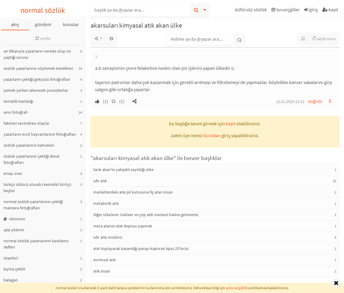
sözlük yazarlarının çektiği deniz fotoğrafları (31, 159)
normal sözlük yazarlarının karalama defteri (36, 244)
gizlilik (243, 288)
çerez (229, 288)
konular (71, 24)
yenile (43, 38)
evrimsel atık (104, 259)
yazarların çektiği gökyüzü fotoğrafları (37, 79)
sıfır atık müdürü (107, 237)
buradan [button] (212, 135)
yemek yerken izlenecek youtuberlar (36, 90)
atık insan (101, 271)
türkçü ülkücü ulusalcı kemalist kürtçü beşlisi (37, 187)
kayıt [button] (230, 123)
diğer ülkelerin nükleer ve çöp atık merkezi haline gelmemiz (145, 214)
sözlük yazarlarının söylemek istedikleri (38, 68)
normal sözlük (42, 10)
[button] (251, 10)
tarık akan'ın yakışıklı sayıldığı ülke (123, 169)
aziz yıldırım (14, 229)
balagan (11, 280)
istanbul (11, 258)
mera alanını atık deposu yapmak (122, 226)
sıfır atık (100, 180)
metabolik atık (106, 203)
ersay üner (13, 173)
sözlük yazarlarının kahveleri (29, 145)
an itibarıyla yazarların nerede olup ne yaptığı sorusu (37, 54)
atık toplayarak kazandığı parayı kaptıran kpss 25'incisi (141, 248)
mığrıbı (315, 101)
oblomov (14, 218)
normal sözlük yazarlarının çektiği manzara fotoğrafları (33, 204)
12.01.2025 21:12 (290, 101)
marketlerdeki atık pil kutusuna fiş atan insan (133, 192)
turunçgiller (285, 9)
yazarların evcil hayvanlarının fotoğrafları (40, 134)
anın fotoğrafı (15, 112)
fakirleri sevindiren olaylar (27, 123)
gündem (43, 24)
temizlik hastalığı (18, 101)
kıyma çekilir (15, 269)
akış (15, 24)
